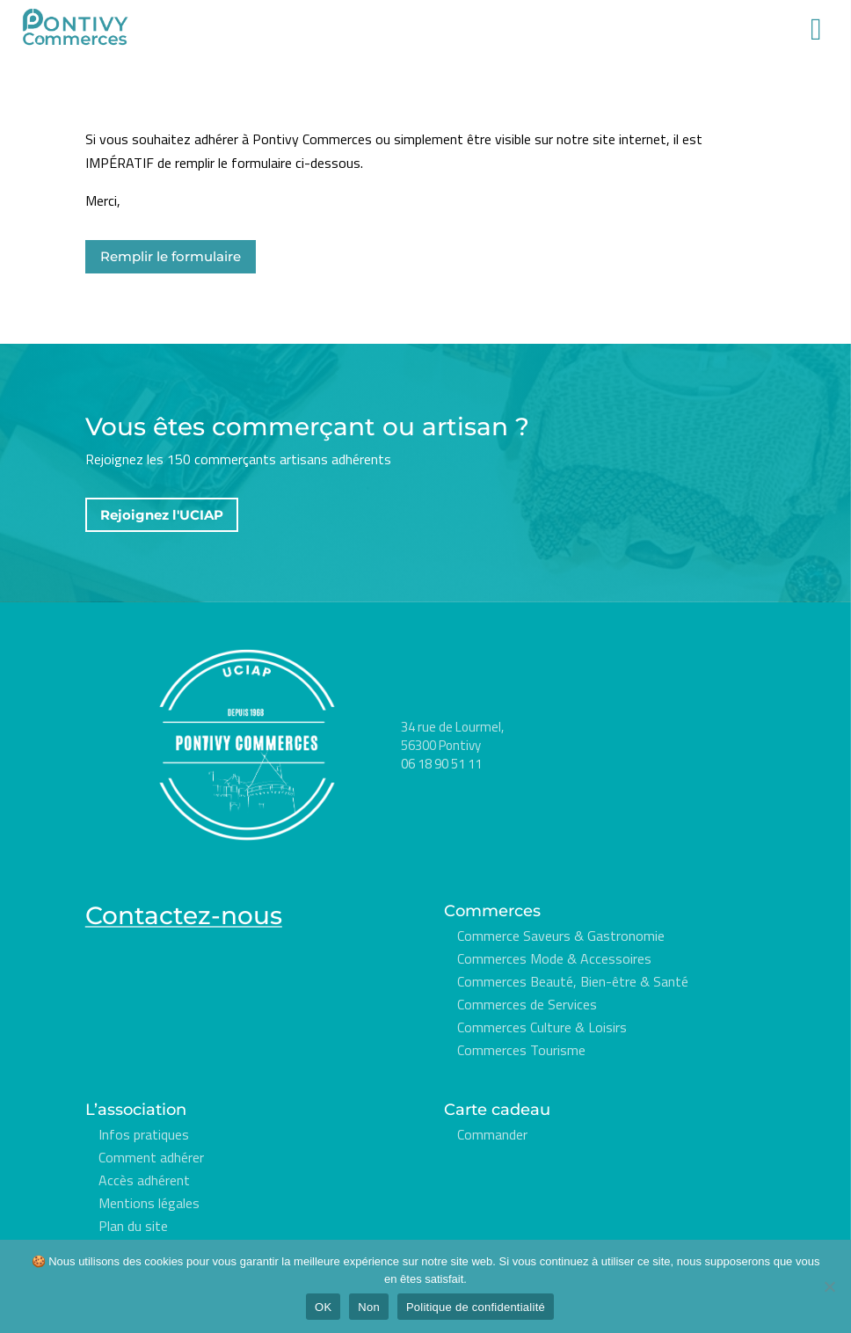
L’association (135, 1109)
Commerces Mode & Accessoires (554, 958)
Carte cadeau (497, 1109)
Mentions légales (149, 1202)
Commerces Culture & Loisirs (542, 1027)
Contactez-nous (183, 915)
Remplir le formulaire (170, 256)
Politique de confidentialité (475, 1307)
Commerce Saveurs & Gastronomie (561, 935)
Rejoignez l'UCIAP (161, 514)
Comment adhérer (151, 1157)
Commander (492, 1134)
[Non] (829, 1286)
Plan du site (133, 1225)
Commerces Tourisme (521, 1049)
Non (369, 1307)
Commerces (492, 911)
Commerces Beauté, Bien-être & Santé (572, 981)
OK (323, 1307)
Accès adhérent (144, 1180)
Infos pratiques (143, 1134)
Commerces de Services (527, 1004)
